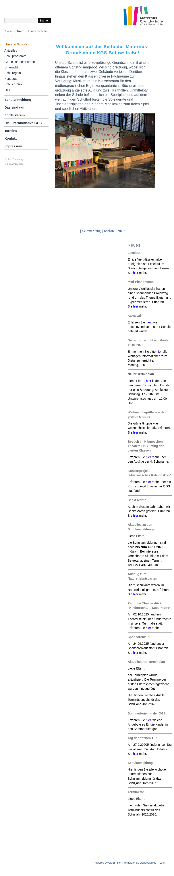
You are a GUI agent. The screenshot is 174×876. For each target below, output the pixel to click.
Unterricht (11, 67)
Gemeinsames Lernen (19, 62)
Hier (130, 769)
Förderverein (14, 115)
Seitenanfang (91, 231)
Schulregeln (12, 73)
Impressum (13, 146)
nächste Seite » (114, 231)
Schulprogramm (15, 56)
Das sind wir (14, 107)
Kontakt (10, 138)
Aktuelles (10, 50)
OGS (7, 90)
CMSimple (114, 862)
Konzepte (10, 78)
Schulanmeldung (17, 99)
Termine (10, 130)
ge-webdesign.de (146, 862)
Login (163, 862)
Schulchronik (13, 84)
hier (135, 272)
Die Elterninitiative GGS (23, 123)
